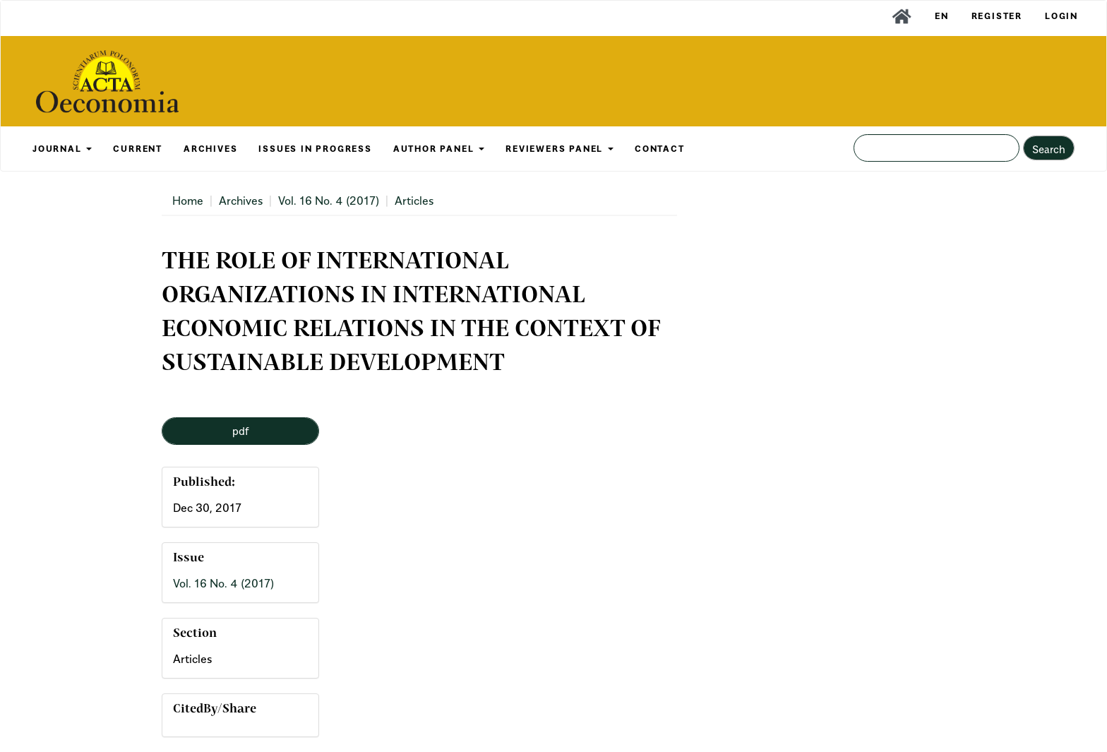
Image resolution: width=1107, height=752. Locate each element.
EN (942, 16)
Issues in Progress (314, 148)
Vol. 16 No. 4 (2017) (328, 200)
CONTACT (660, 148)
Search (1048, 149)
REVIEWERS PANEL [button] (559, 148)
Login (1061, 16)
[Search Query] (936, 148)
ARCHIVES (210, 148)
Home (187, 200)
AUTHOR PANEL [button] (438, 148)
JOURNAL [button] (62, 148)
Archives (241, 200)
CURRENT (137, 148)
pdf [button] (240, 430)
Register (996, 16)
